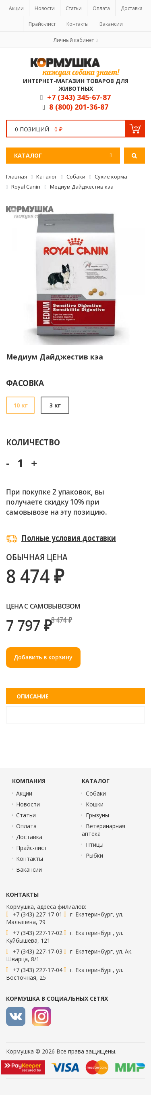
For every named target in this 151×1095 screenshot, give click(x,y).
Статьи (74, 8)
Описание (33, 696)
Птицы (94, 844)
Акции (16, 8)
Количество (33, 442)
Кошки (94, 804)
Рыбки (94, 855)
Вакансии (111, 24)
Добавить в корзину (43, 657)
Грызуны (97, 815)
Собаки (96, 793)
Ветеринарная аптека (103, 829)
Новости (45, 8)
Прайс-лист (42, 24)
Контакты (77, 24)
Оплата (101, 8)
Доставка (132, 8)
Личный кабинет (74, 40)
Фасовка (25, 383)
